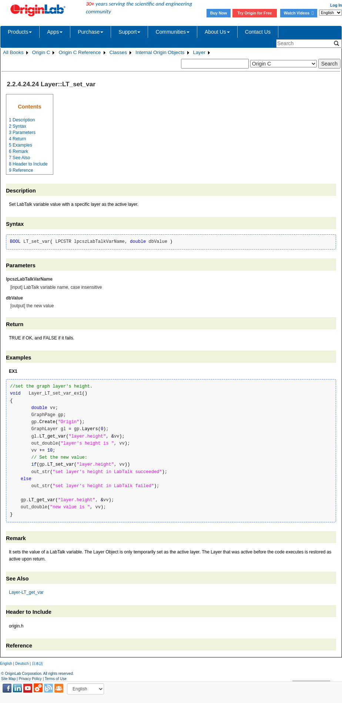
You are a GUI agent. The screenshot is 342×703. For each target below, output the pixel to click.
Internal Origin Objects (160, 52)
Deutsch (22, 664)
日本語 (37, 664)
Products (20, 32)
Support (129, 32)
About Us (217, 32)
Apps (55, 32)
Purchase (90, 32)
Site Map (8, 679)
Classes (118, 52)
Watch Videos (299, 13)
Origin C (41, 52)
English (6, 664)
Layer (199, 52)
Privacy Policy (30, 679)
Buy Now (218, 13)
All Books (13, 52)
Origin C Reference (79, 52)
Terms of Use (56, 679)
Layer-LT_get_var (26, 592)
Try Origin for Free (255, 13)
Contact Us (258, 32)
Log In (336, 5)
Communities (172, 32)
